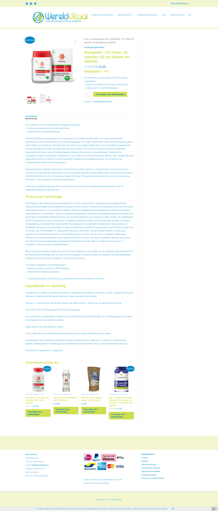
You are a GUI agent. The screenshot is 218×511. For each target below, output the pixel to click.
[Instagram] (31, 3)
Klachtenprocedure (149, 478)
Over (164, 15)
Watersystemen (124, 15)
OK (173, 508)
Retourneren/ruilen (148, 468)
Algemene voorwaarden (150, 475)
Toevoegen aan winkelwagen (110, 94)
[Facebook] (27, 3)
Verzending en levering (150, 471)
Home (86, 39)
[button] (189, 3)
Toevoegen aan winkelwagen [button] (37, 415)
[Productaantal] (88, 94)
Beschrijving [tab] (32, 118)
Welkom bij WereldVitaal (102, 15)
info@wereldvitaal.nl (40, 468)
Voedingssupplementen (147, 15)
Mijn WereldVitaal (181, 3)
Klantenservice (177, 15)
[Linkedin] (35, 3)
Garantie (144, 464)
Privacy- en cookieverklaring (152, 482)
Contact (144, 461)
